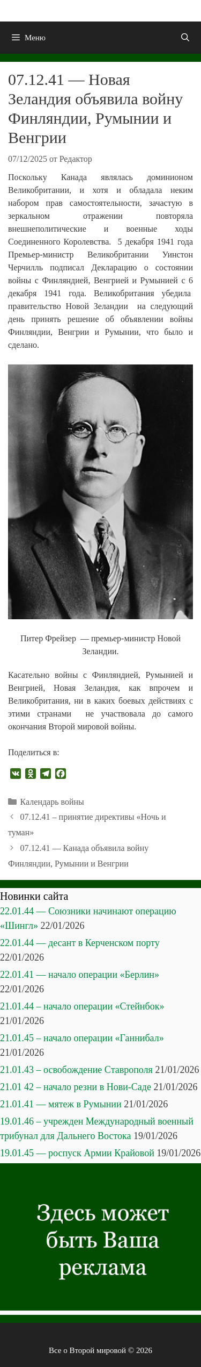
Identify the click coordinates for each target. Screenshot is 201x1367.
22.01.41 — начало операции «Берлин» (79, 974)
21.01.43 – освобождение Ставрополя (76, 1069)
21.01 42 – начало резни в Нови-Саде (75, 1087)
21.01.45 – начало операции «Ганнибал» (82, 1038)
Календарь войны (52, 801)
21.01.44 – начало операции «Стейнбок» (82, 1006)
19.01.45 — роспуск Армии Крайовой (77, 1153)
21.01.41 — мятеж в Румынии (61, 1104)
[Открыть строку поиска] (185, 38)
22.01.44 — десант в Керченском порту (80, 942)
